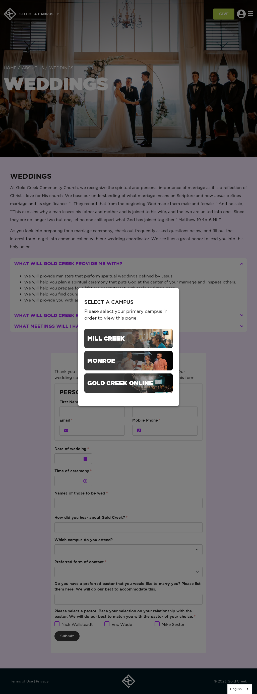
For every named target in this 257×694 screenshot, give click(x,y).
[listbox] (239, 689)
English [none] (236, 689)
